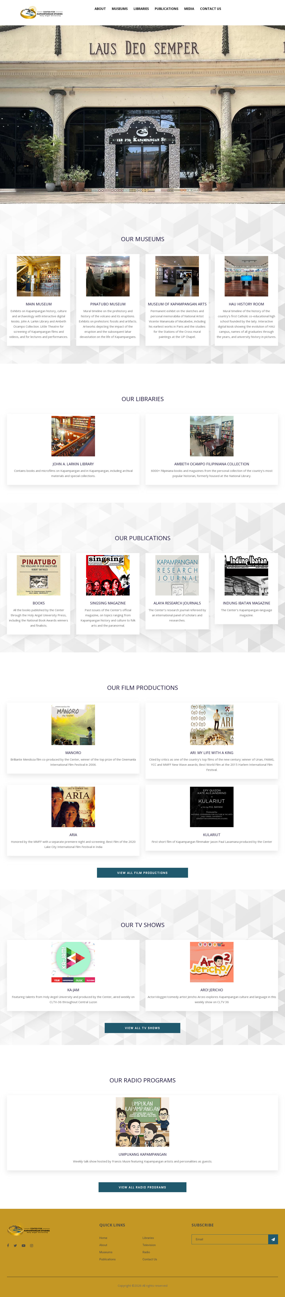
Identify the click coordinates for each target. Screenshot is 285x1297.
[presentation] (25, 114)
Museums (120, 9)
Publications (166, 9)
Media (189, 9)
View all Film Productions (142, 873)
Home (103, 1238)
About (100, 9)
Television (149, 1245)
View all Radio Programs (142, 1187)
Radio (146, 1252)
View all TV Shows (142, 1028)
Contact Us (210, 9)
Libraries (141, 9)
